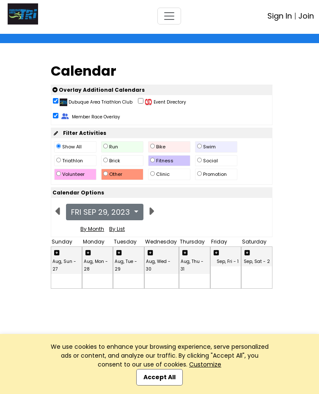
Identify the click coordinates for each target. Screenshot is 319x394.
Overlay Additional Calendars (98, 89)
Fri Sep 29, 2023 (101, 212)
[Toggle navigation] (169, 16)
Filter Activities (79, 133)
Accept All (159, 377)
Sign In (279, 16)
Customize (205, 364)
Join (306, 16)
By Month (92, 229)
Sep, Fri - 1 (228, 261)
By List (117, 229)
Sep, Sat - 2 (257, 261)
